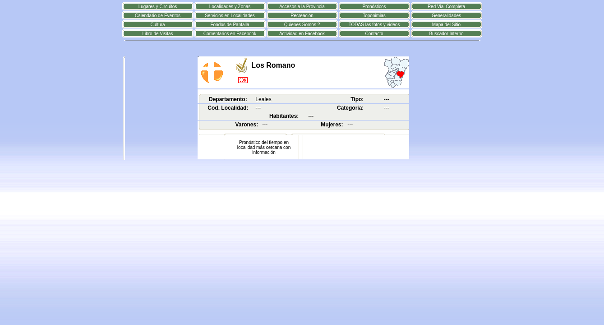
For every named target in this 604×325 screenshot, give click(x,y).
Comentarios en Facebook (229, 33)
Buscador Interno (446, 33)
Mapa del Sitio (446, 24)
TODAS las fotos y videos (374, 24)
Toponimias (374, 15)
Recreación (302, 15)
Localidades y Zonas (230, 6)
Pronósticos (374, 6)
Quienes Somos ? (302, 24)
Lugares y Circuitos (157, 6)
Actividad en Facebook (302, 33)
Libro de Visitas (157, 33)
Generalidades (446, 15)
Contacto (374, 33)
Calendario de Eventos (157, 15)
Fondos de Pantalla (229, 24)
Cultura (157, 24)
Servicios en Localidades (230, 15)
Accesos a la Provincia (302, 6)
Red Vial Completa (446, 6)
